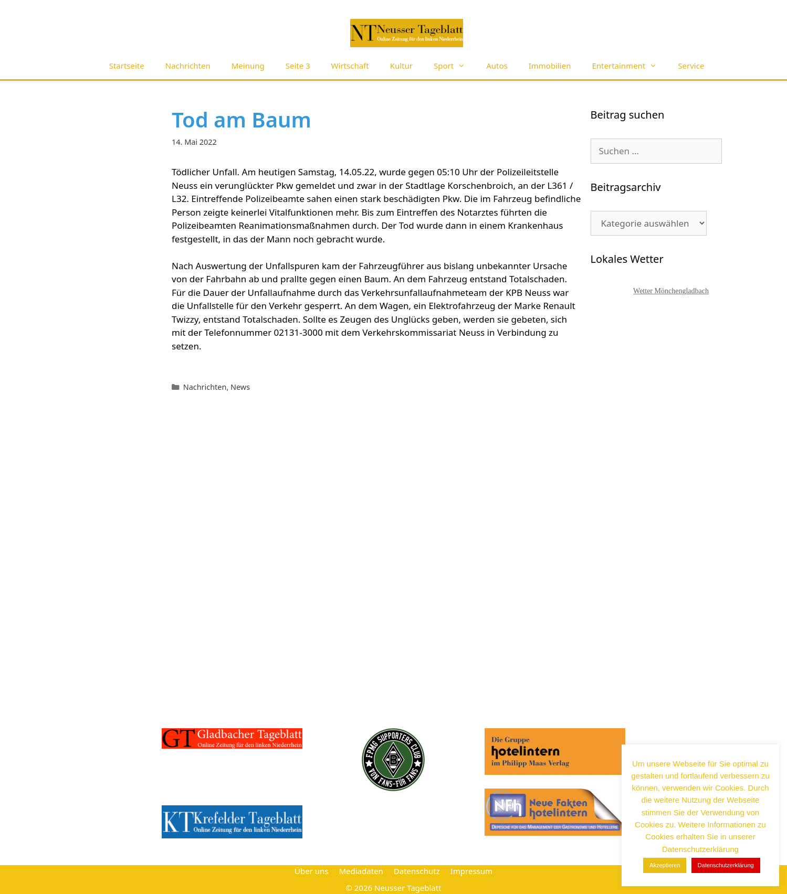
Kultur (401, 65)
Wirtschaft (350, 65)
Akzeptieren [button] (664, 865)
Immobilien (550, 65)
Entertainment (629, 65)
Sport (455, 65)
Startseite (126, 65)
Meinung (248, 65)
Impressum (471, 871)
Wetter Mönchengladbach (671, 291)
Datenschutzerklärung (726, 865)
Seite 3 (298, 65)
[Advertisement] (669, 501)
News (240, 387)
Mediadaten (361, 871)
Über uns (311, 871)
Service (691, 65)
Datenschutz (417, 871)
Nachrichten (188, 65)
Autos (497, 65)
